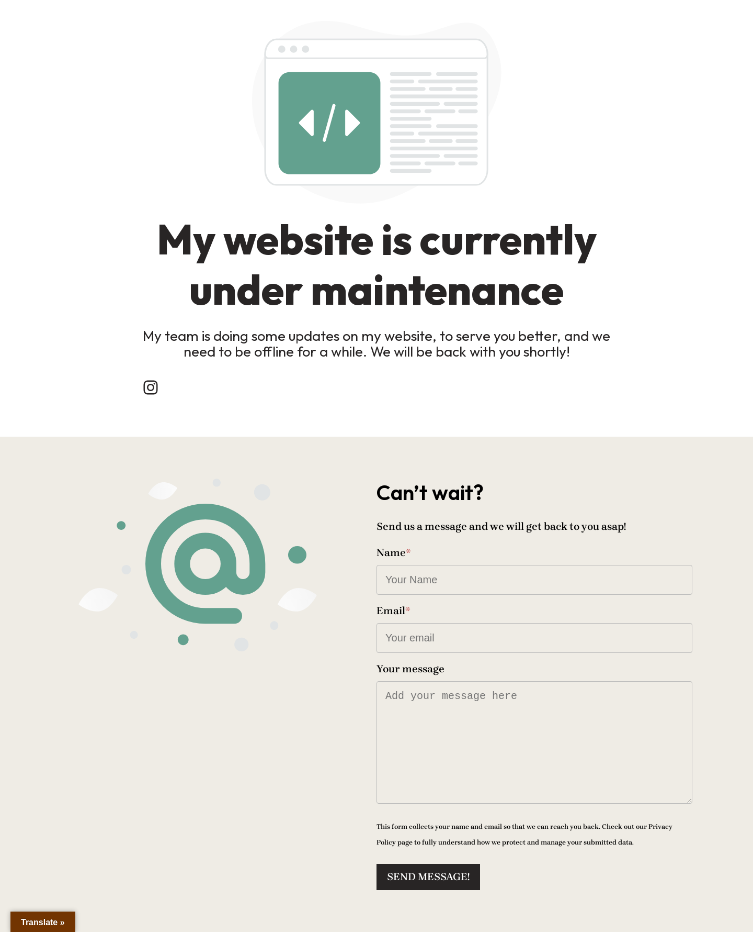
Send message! (428, 877)
